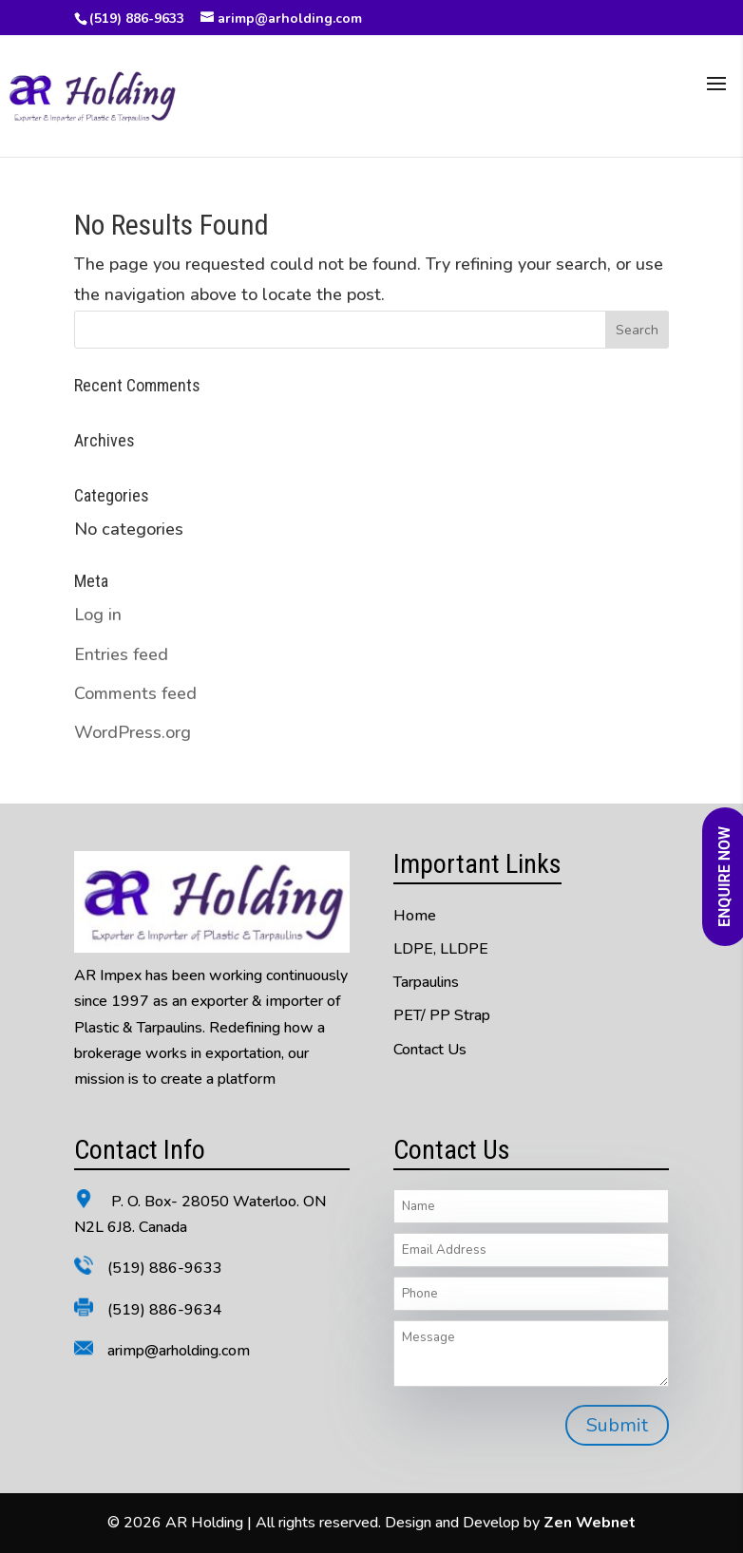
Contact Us (430, 1049)
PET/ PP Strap (441, 1015)
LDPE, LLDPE (440, 948)
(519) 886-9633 (136, 18)
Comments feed (135, 693)
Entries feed (121, 654)
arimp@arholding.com (178, 1350)
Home (414, 915)
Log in (98, 614)
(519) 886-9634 (164, 1309)
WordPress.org (132, 732)
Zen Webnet (589, 1522)
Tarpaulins (426, 982)
